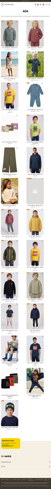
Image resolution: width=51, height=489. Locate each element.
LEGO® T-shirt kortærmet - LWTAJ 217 (9, 332)
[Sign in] (38, 4)
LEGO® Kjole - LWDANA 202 (9, 79)
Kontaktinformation (5, 479)
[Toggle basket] (43, 5)
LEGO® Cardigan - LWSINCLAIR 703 (35, 206)
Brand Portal (45, 480)
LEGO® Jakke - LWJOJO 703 (35, 237)
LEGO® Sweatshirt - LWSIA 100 (9, 206)
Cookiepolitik (24, 479)
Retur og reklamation (31, 480)
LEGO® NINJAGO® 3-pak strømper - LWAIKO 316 (9, 365)
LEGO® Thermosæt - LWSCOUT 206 (9, 48)
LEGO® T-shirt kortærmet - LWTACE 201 (10, 111)
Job (11, 479)
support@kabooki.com (7, 445)
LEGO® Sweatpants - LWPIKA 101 (10, 175)
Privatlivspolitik (16, 479)
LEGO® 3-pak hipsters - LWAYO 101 (9, 143)
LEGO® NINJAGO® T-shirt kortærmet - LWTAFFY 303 (35, 144)
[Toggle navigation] (49, 4)
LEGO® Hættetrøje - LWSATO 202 (35, 175)
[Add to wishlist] (16, 21)
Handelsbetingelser (39, 479)
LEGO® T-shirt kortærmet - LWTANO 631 (35, 269)
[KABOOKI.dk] (7, 4)
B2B (49, 479)
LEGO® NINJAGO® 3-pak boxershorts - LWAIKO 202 (9, 397)
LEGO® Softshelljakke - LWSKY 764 (9, 237)
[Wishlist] (40, 4)
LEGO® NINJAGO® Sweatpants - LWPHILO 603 (35, 397)
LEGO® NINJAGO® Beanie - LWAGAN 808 (9, 428)
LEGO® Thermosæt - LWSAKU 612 (35, 48)
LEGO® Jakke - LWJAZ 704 (35, 331)
